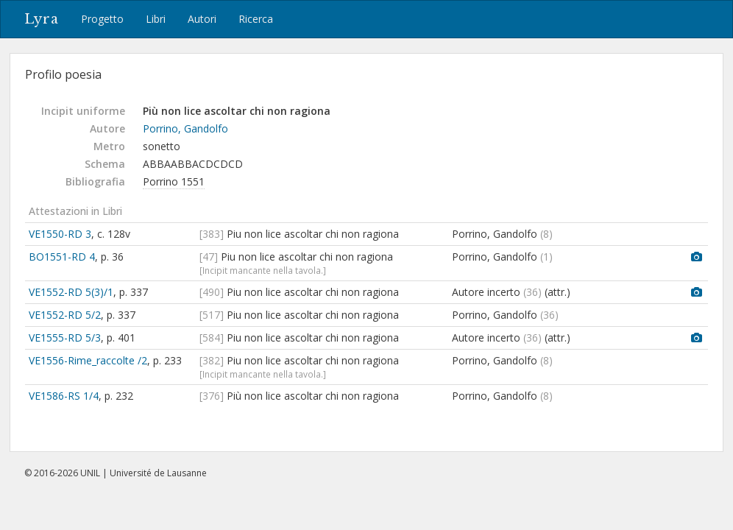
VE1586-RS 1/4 (64, 396)
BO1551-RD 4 (62, 257)
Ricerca (255, 19)
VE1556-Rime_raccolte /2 (88, 360)
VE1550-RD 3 (60, 234)
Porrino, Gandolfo (185, 128)
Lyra (41, 19)
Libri (156, 19)
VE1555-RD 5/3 (65, 337)
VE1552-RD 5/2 (65, 315)
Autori (202, 19)
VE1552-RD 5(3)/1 (71, 292)
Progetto (102, 19)
